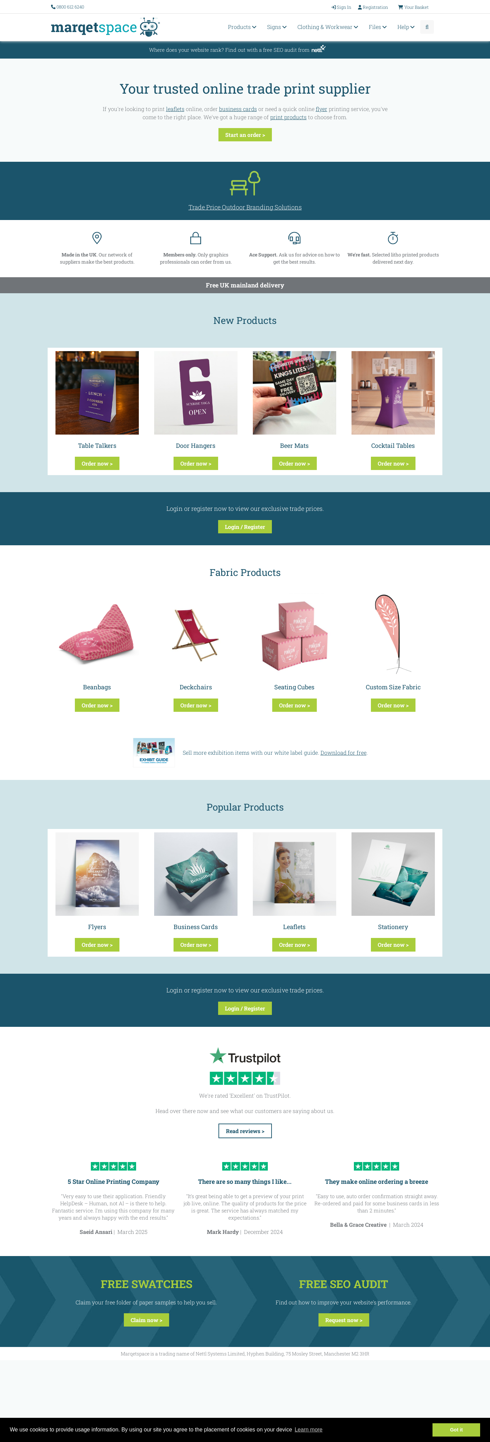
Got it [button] (456, 1429)
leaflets (175, 108)
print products (288, 117)
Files (379, 26)
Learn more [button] (309, 1429)
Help (406, 26)
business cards (238, 108)
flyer (321, 108)
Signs (278, 26)
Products (243, 26)
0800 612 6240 (70, 7)
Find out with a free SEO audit (261, 49)
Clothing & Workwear (328, 26)
